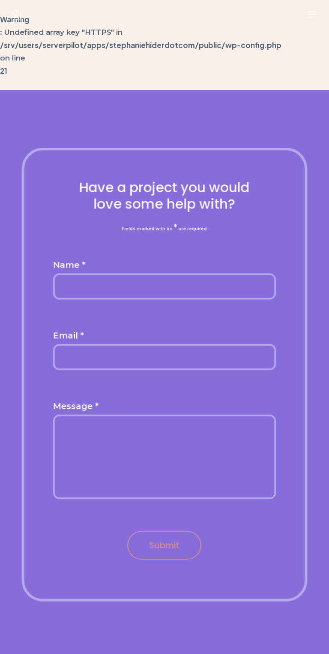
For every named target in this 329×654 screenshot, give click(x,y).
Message (76, 406)
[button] (312, 14)
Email (69, 336)
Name (70, 266)
